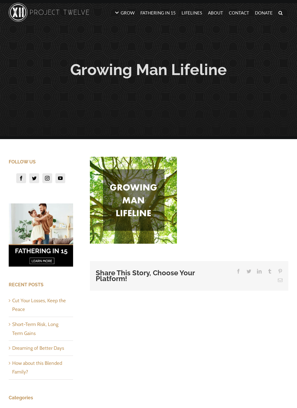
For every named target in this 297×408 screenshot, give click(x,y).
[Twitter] (34, 178)
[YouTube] (60, 178)
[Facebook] (21, 178)
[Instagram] (47, 178)
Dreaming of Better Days (38, 348)
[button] (280, 12)
